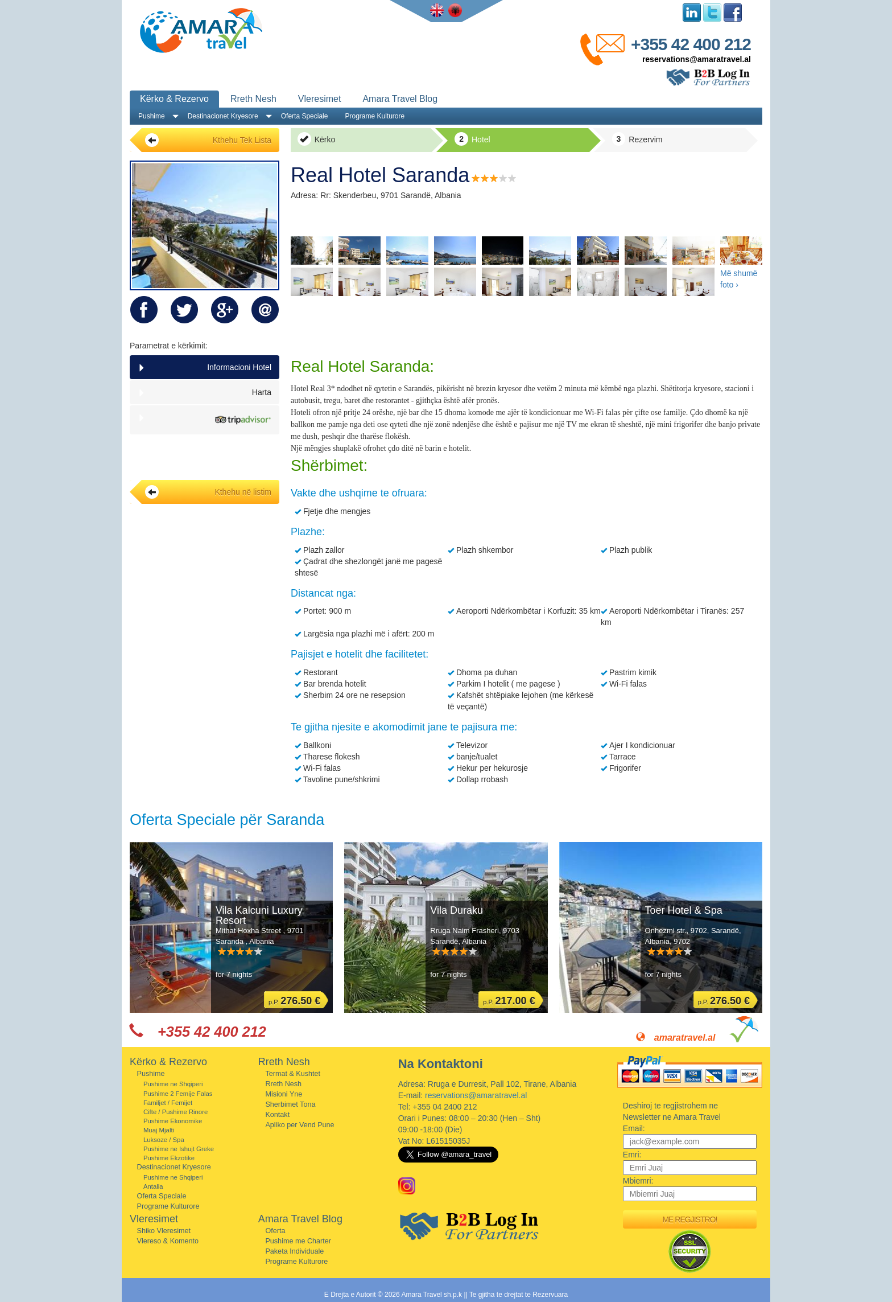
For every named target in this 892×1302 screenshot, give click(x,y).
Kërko (316, 139)
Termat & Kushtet (292, 1074)
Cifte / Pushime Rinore (175, 1111)
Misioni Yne (283, 1094)
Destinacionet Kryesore (223, 116)
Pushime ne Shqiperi (173, 1084)
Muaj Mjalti (158, 1130)
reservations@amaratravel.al (696, 59)
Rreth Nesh (253, 99)
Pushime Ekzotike (169, 1158)
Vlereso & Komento (168, 1241)
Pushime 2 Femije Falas (178, 1093)
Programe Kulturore (374, 116)
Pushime (151, 116)
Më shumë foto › (738, 279)
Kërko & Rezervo (174, 99)
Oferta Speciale (304, 116)
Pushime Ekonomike (172, 1121)
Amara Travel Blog (399, 99)
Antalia (153, 1186)
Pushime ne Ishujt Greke (178, 1148)
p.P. (294, 1001)
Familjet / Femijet (167, 1102)
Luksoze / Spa (163, 1139)
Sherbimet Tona (290, 1104)
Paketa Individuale (294, 1251)
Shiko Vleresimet (164, 1231)
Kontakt (277, 1115)
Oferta (275, 1231)
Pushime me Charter (298, 1241)
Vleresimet (319, 99)
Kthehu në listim (208, 492)
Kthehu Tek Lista (208, 140)
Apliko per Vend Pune (299, 1125)
